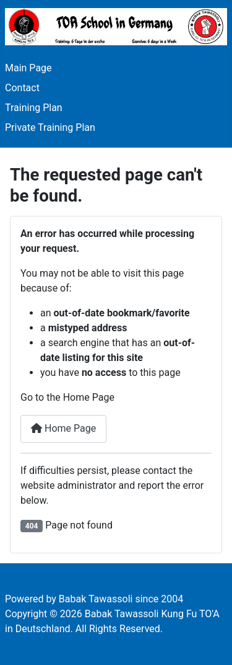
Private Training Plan (50, 127)
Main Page (28, 68)
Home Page (63, 428)
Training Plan (33, 108)
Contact (22, 88)
